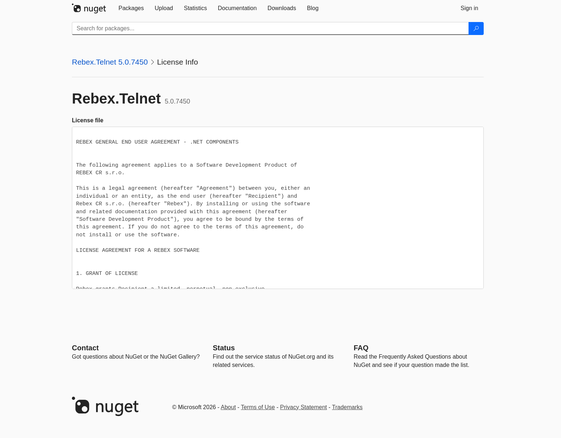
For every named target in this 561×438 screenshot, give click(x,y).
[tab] (131, 8)
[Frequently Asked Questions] (361, 348)
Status (224, 348)
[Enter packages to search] (270, 28)
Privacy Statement (303, 407)
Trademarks (347, 407)
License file (87, 120)
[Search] (476, 28)
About (228, 407)
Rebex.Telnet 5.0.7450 (110, 62)
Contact (85, 348)
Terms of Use (258, 407)
